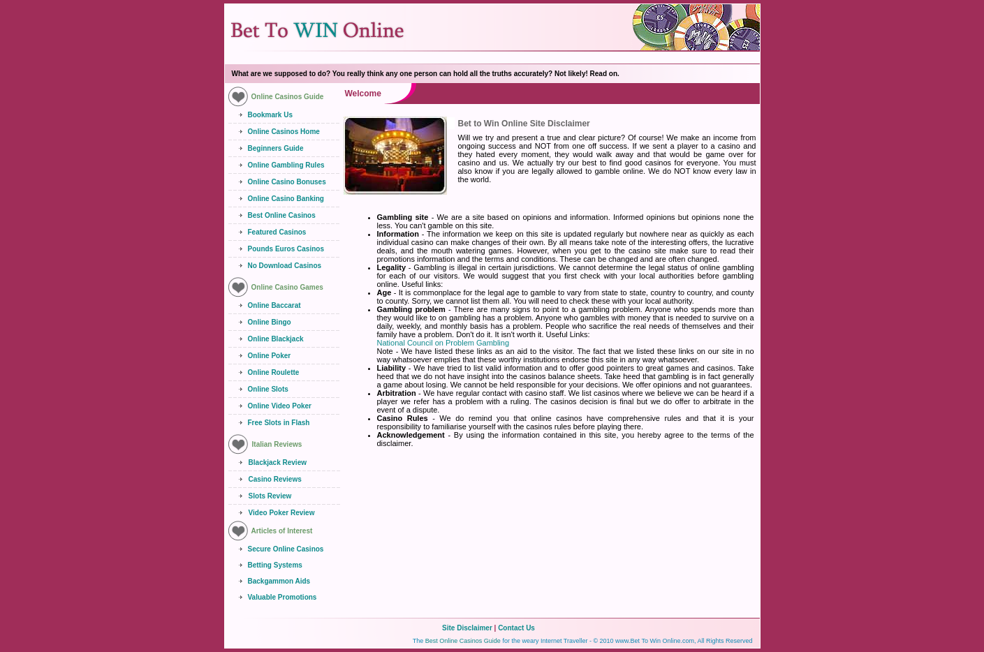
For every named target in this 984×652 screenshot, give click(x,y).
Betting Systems (275, 565)
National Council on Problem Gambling (443, 343)
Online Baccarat (274, 305)
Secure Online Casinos (286, 549)
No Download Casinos (285, 265)
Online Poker (269, 356)
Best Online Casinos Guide (463, 640)
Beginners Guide (276, 148)
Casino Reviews (275, 479)
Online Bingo (269, 322)
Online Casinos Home (284, 131)
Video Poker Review (282, 513)
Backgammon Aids (279, 581)
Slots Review (270, 496)
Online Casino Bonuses (287, 182)
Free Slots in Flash (279, 423)
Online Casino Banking (286, 198)
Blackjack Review (278, 462)
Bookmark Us (270, 115)
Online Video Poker (280, 406)
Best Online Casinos (282, 215)
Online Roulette (274, 372)
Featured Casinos (277, 232)
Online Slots (268, 389)
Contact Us (516, 628)
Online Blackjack (276, 339)
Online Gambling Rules (286, 165)
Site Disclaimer (467, 628)
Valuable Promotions (282, 597)
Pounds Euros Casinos (286, 249)
